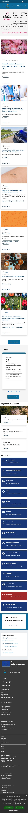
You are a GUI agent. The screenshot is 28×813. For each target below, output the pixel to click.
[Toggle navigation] (3, 6)
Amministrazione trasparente (8, 785)
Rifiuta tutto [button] (19, 807)
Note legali (3, 790)
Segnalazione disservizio (6, 775)
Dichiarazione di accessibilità (7, 792)
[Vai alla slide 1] (8, 391)
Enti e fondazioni (5, 694)
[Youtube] (6, 682)
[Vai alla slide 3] (11, 391)
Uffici (2, 692)
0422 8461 (11, 766)
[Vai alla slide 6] (16, 391)
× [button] (26, 795)
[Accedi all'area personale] (22, 1)
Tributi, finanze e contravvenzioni (8, 724)
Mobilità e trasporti (5, 714)
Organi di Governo (5, 689)
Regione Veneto (5, 1)
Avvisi (5, 186)
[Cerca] (25, 6)
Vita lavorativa (4, 709)
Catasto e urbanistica (6, 712)
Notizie (6, 60)
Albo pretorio (4, 787)
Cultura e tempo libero (6, 708)
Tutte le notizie (14, 342)
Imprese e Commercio (6, 711)
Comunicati (6, 104)
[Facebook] (3, 682)
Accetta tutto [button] (8, 807)
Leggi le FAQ (4, 777)
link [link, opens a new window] (16, 804)
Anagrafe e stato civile (6, 706)
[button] (14, 810)
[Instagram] (10, 682)
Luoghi (2, 746)
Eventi (2, 748)
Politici (2, 696)
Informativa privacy (5, 789)
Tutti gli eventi (13, 397)
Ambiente (3, 726)
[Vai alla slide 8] (19, 391)
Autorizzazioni (4, 729)
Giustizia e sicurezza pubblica (7, 723)
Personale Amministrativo (7, 697)
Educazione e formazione (7, 721)
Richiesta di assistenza (6, 778)
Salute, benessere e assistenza (8, 728)
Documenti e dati (5, 699)
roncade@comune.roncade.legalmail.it (12, 765)
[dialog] (14, 803)
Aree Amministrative (5, 691)
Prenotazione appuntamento (7, 774)
